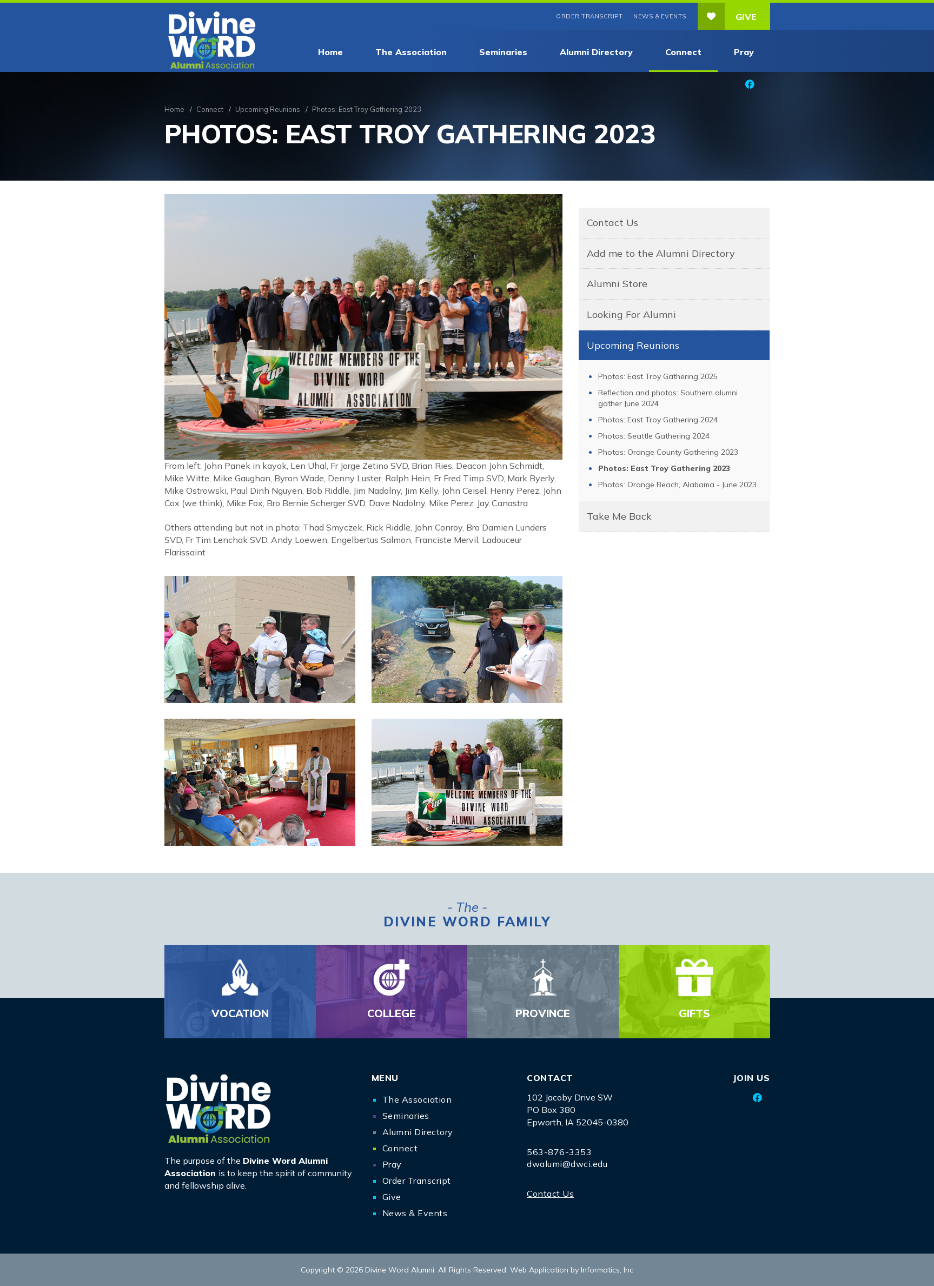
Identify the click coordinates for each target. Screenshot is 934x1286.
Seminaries (503, 52)
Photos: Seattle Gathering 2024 (654, 436)
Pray (744, 52)
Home (330, 52)
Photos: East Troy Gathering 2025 (658, 376)
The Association (411, 52)
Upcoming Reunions (267, 109)
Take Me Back (619, 516)
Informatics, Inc (607, 1270)
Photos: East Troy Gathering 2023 (664, 468)
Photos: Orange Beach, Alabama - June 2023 (677, 484)
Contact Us (612, 222)
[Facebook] (750, 84)
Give (727, 16)
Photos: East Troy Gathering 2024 (658, 420)
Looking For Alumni (631, 314)
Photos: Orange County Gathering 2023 (668, 452)
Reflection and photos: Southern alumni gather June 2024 (668, 398)
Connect (683, 52)
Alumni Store (617, 283)
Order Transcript (589, 16)
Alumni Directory (596, 52)
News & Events (659, 16)
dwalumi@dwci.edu (567, 1163)
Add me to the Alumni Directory (661, 253)
